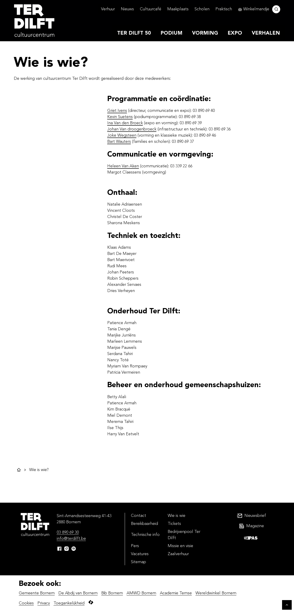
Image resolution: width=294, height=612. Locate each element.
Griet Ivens (117, 111)
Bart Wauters (119, 142)
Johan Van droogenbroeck (131, 129)
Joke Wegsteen (121, 135)
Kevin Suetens (120, 117)
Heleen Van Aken (123, 166)
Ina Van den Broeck (125, 123)
